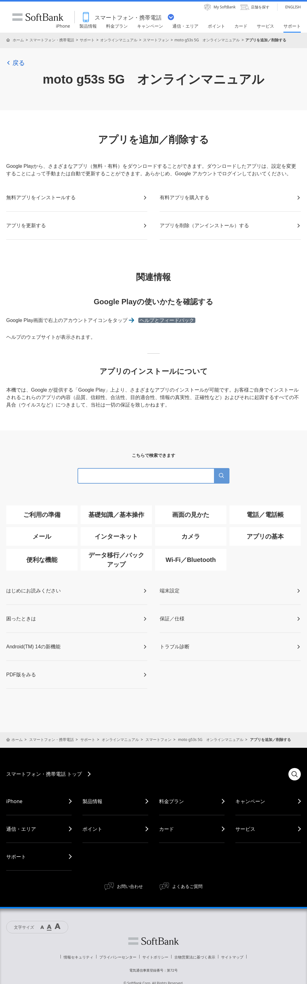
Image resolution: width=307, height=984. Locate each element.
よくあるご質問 (187, 886)
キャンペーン (250, 801)
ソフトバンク (153, 941)
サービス (245, 828)
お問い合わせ (130, 886)
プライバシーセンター (117, 957)
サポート (87, 40)
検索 (294, 774)
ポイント (92, 828)
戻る (15, 62)
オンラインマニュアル (118, 40)
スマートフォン (156, 40)
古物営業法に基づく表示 (194, 957)
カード (166, 828)
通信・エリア (21, 828)
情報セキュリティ (78, 957)
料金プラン (171, 801)
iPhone (14, 801)
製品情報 (92, 801)
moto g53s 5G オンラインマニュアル (207, 40)
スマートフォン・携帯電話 (51, 40)
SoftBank (38, 17)
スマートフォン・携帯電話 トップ (44, 773)
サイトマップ (232, 957)
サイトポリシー (155, 957)
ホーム (18, 40)
